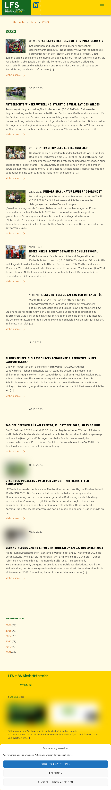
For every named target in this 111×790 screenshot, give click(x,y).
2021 (8, 652)
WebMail (26, 685)
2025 (9, 630)
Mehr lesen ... (13, 74)
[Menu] (102, 4)
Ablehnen (55, 773)
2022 (9, 646)
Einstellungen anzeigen (55, 782)
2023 (8, 641)
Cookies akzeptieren (56, 764)
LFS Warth (14, 697)
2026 (8, 625)
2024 (8, 636)
